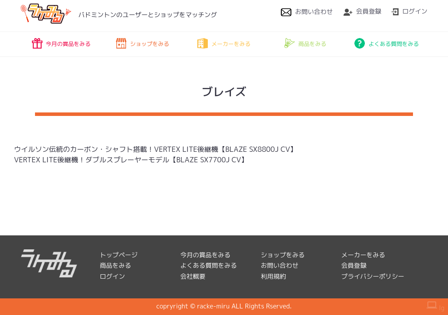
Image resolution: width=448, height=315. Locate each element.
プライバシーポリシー (372, 276)
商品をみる (305, 43)
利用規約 (273, 276)
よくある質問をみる (386, 43)
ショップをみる (142, 43)
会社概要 (193, 276)
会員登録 (362, 11)
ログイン (409, 11)
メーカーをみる (224, 43)
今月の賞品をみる (61, 43)
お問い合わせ (306, 11)
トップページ (118, 255)
